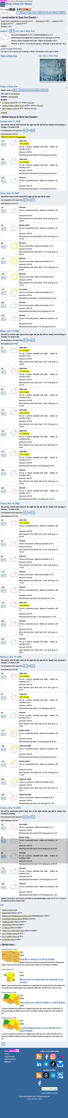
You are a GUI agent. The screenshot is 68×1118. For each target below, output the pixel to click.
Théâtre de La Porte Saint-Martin (13, 930)
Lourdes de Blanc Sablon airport (13, 105)
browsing (2, 4)
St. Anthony (24, 21)
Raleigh (55, 21)
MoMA (4, 913)
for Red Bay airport (8, 939)
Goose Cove (21, 137)
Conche (18, 23)
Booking (25, 90)
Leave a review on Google (49, 1093)
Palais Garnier (7, 924)
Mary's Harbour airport (10, 108)
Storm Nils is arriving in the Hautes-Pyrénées (37, 959)
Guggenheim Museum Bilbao (12, 919)
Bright (7, 9)
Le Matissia (6, 927)
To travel (4, 112)
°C (14, 9)
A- (1, 9)
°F (15, 9)
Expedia (31, 90)
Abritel (38, 90)
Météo (22, 955)
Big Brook (4, 23)
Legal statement (9, 1056)
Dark (10, 9)
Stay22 (45, 90)
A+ (3, 9)
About (11, 1051)
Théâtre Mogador (8, 922)
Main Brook (40, 21)
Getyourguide (13, 96)
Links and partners (10, 1059)
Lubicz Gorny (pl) (33, 12)
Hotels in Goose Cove (9, 55)
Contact (6, 1054)
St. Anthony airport (8, 102)
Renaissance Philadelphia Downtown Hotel (17, 916)
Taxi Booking (15, 93)
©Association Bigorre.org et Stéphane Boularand (34, 1096)
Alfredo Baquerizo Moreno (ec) (51, 12)
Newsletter (7, 1062)
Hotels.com (17, 90)
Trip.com (31, 102)
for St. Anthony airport (10, 933)
